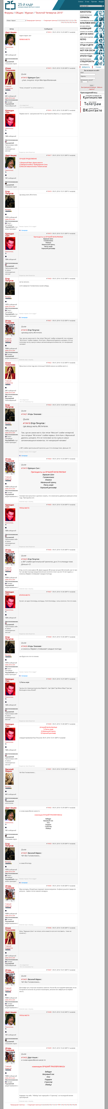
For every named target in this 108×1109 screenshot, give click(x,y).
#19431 (24, 853)
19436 (49, 928)
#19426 (24, 646)
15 (65, 22)
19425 (49, 505)
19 (73, 22)
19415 (49, 68)
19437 (49, 970)
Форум (101, 2)
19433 (49, 844)
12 (71, 20)
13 (75, 20)
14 (62, 22)
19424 (49, 459)
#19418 (24, 330)
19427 (49, 592)
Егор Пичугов (9, 192)
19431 (49, 769)
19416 (49, 110)
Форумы (8, 12)
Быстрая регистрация (88, 87)
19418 (49, 191)
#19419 (24, 468)
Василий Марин (9, 770)
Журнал (29, 12)
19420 (49, 278)
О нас (87, 2)
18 (70, 22)
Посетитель (9, 47)
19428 (49, 637)
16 (67, 22)
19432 (49, 808)
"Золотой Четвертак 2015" (49, 12)
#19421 (24, 414)
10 (66, 20)
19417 (49, 155)
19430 (49, 724)
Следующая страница (49, 20)
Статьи (80, 2)
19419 (49, 233)
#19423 (24, 559)
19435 (49, 886)
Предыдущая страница (34, 20)
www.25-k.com (10, 98)
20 (75, 22)
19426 (49, 550)
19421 (49, 321)
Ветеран (8, 209)
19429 (49, 679)
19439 (49, 1048)
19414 (49, 32)
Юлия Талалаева (10, 69)
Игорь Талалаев (9, 321)
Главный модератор (9, 87)
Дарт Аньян (10, 32)
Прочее (94, 2)
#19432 (24, 1057)
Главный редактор (8, 340)
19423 (49, 405)
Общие (19, 12)
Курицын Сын (9, 111)
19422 (49, 363)
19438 (49, 1012)
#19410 (24, 77)
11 (69, 20)
